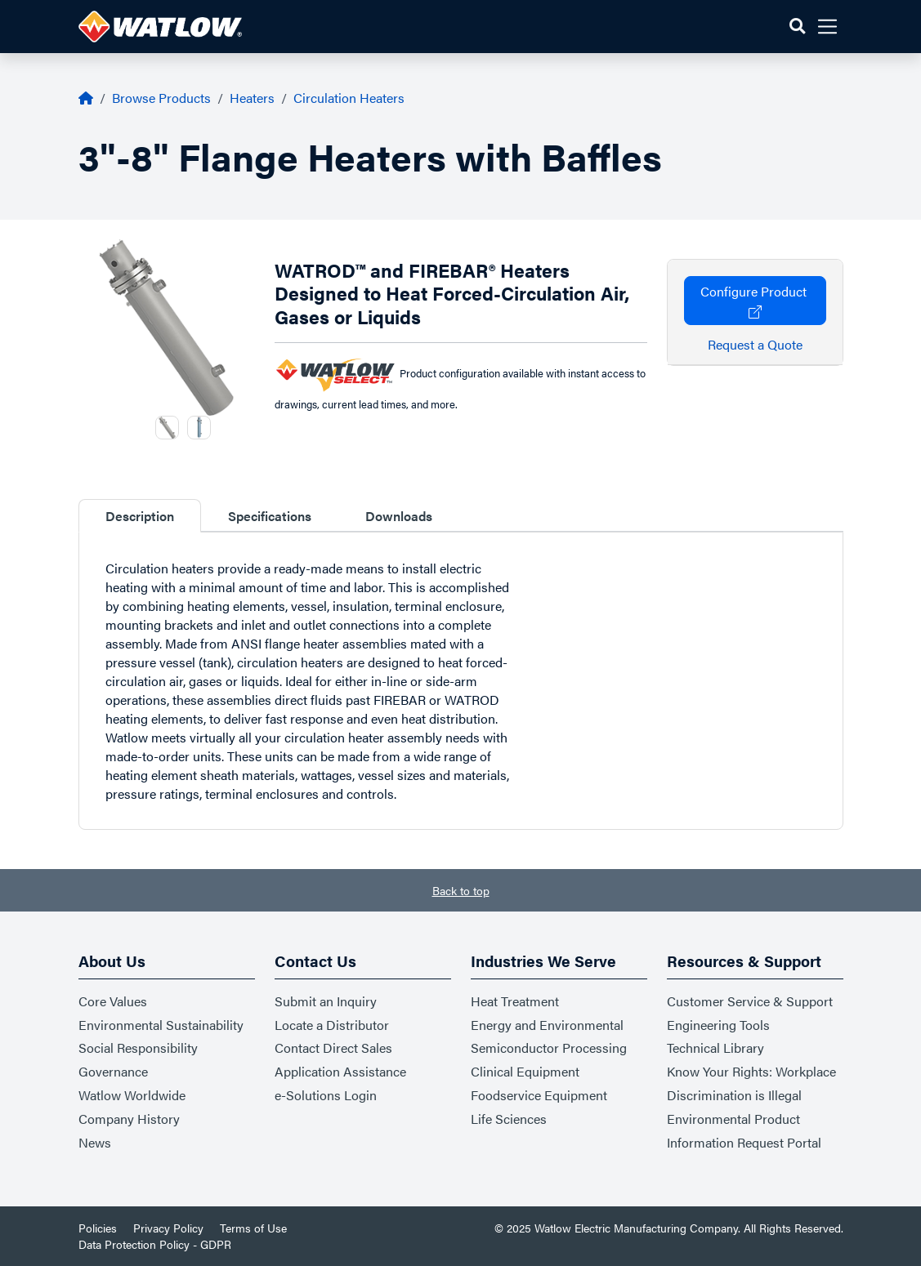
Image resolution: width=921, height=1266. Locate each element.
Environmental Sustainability (161, 1024)
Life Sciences (509, 1118)
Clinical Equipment (525, 1071)
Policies (97, 1227)
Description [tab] (139, 515)
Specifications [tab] (269, 515)
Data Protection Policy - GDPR (154, 1244)
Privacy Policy (168, 1227)
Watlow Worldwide (132, 1094)
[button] (797, 26)
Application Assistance (340, 1071)
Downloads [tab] (398, 515)
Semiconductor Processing (549, 1047)
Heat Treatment (515, 1001)
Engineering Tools (718, 1024)
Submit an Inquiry (326, 1001)
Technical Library (715, 1047)
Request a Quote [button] (755, 344)
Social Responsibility (138, 1047)
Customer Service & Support (750, 1001)
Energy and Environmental (547, 1024)
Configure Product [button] (755, 300)
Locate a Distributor (332, 1024)
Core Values (112, 1001)
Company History (129, 1118)
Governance (113, 1071)
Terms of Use (253, 1227)
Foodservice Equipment (539, 1094)
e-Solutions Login (326, 1094)
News (94, 1142)
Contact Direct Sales (333, 1047)
